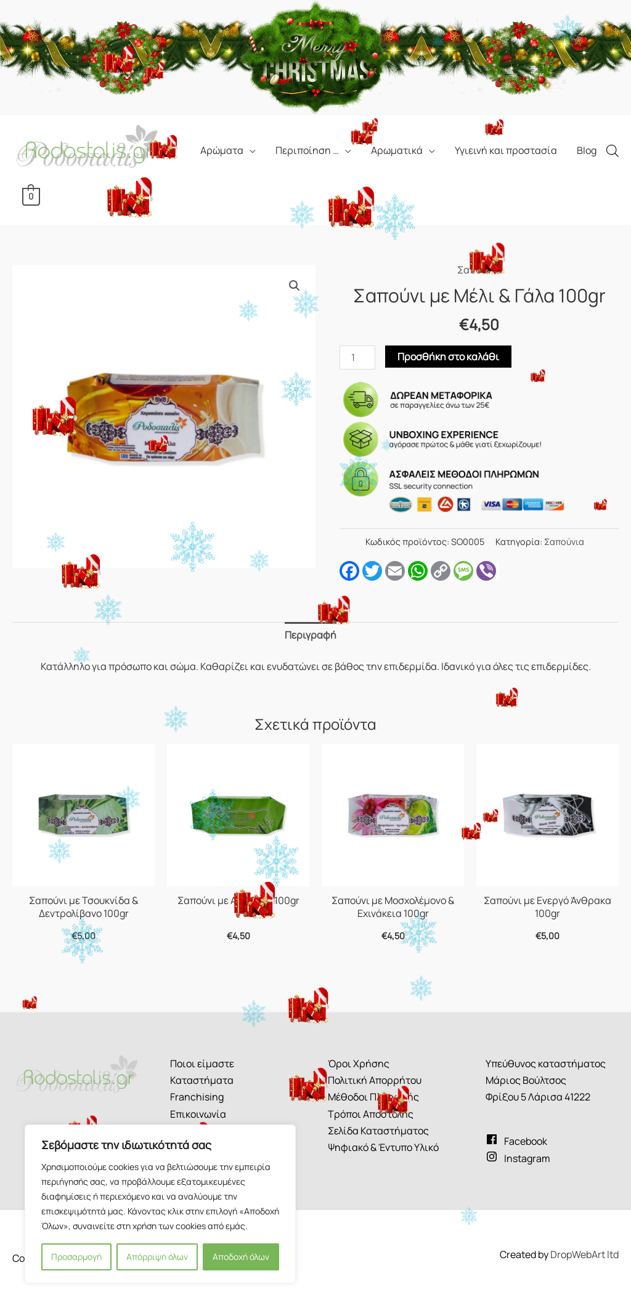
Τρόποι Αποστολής (370, 1114)
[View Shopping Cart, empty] (31, 196)
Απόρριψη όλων (157, 1256)
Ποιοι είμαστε (202, 1063)
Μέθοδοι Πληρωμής (373, 1097)
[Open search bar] (612, 150)
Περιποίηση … (307, 150)
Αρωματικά (397, 150)
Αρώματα (221, 150)
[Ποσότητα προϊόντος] (357, 357)
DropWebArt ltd (584, 1254)
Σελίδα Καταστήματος (378, 1130)
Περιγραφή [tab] (310, 635)
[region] (160, 1203)
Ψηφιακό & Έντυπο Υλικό (383, 1147)
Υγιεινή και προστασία (506, 150)
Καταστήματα (202, 1080)
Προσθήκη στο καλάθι (448, 356)
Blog (586, 150)
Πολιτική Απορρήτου (374, 1080)
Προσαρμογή (76, 1256)
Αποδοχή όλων (241, 1256)
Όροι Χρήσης (358, 1063)
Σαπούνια (479, 270)
